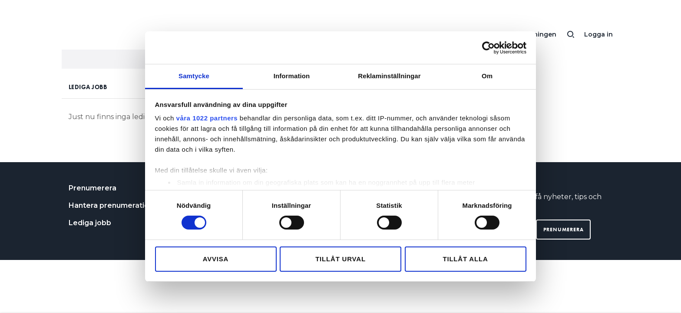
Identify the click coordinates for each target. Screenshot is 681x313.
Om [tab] (487, 76)
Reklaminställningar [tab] (389, 76)
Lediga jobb (90, 223)
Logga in (598, 34)
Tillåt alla (465, 259)
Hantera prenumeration (111, 205)
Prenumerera (92, 188)
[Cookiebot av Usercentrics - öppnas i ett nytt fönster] (488, 47)
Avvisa (216, 259)
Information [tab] (292, 76)
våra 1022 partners (207, 118)
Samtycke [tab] (194, 76)
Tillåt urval (340, 259)
